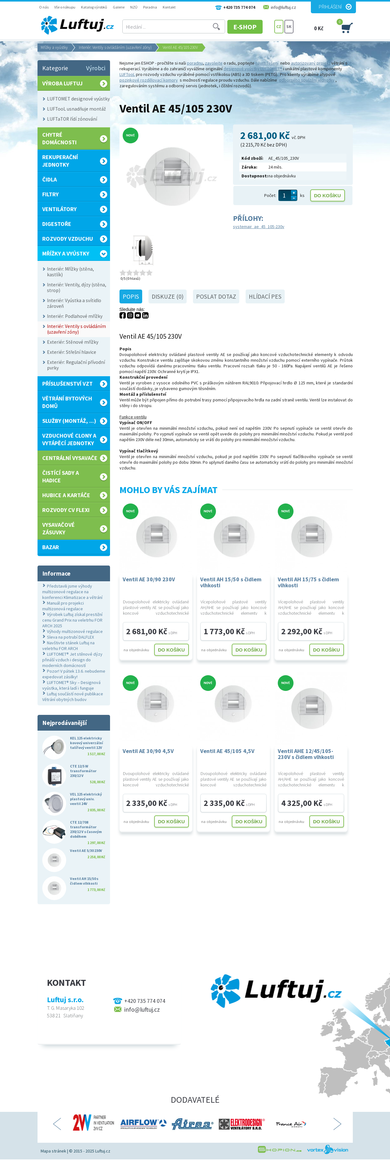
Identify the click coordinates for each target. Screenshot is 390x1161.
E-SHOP (250, 26)
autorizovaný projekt (310, 63)
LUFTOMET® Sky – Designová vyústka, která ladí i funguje (71, 685)
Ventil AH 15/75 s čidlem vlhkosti (308, 582)
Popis (131, 296)
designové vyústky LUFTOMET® (253, 69)
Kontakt (169, 7)
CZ (278, 27)
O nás (44, 7)
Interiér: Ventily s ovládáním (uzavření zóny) (115, 47)
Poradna (150, 7)
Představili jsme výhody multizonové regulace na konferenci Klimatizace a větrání (72, 591)
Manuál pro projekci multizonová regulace (63, 606)
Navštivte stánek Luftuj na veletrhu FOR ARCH (68, 645)
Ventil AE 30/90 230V (149, 579)
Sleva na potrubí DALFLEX (70, 637)
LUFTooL (127, 74)
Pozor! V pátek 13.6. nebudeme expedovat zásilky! (73, 674)
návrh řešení (266, 63)
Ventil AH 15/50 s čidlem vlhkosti (230, 582)
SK (289, 27)
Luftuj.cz (102, 1151)
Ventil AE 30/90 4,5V (148, 751)
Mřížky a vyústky (54, 47)
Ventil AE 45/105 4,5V (227, 751)
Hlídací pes (265, 296)
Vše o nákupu (64, 7)
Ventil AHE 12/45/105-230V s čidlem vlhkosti (306, 754)
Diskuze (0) (167, 296)
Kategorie (55, 68)
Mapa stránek (53, 1151)
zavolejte (214, 63)
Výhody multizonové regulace (75, 631)
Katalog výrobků (94, 7)
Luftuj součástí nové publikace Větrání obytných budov (72, 696)
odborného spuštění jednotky (307, 80)
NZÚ (133, 7)
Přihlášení (330, 6)
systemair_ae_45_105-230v (258, 226)
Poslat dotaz (216, 296)
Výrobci (95, 68)
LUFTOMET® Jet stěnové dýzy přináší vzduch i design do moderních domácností (72, 659)
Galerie (119, 7)
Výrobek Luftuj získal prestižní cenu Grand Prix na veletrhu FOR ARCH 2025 (72, 620)
